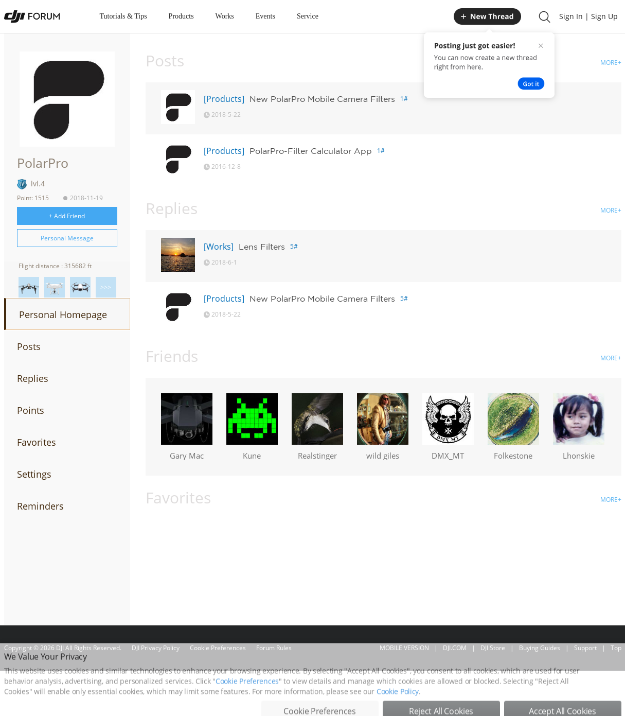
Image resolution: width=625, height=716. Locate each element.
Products (181, 16)
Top (616, 647)
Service (307, 16)
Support (585, 647)
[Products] (224, 98)
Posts (29, 346)
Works (225, 16)
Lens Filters (262, 246)
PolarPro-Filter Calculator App (310, 150)
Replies (32, 378)
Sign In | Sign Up (588, 16)
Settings (34, 474)
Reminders (40, 506)
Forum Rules (274, 647)
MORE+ (610, 62)
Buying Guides (539, 647)
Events (265, 16)
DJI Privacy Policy (156, 647)
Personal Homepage (63, 314)
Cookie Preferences (218, 647)
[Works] (219, 246)
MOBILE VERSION (404, 647)
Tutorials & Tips (123, 16)
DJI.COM (455, 647)
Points (30, 410)
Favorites (36, 442)
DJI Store (492, 647)
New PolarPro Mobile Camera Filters (322, 98)
